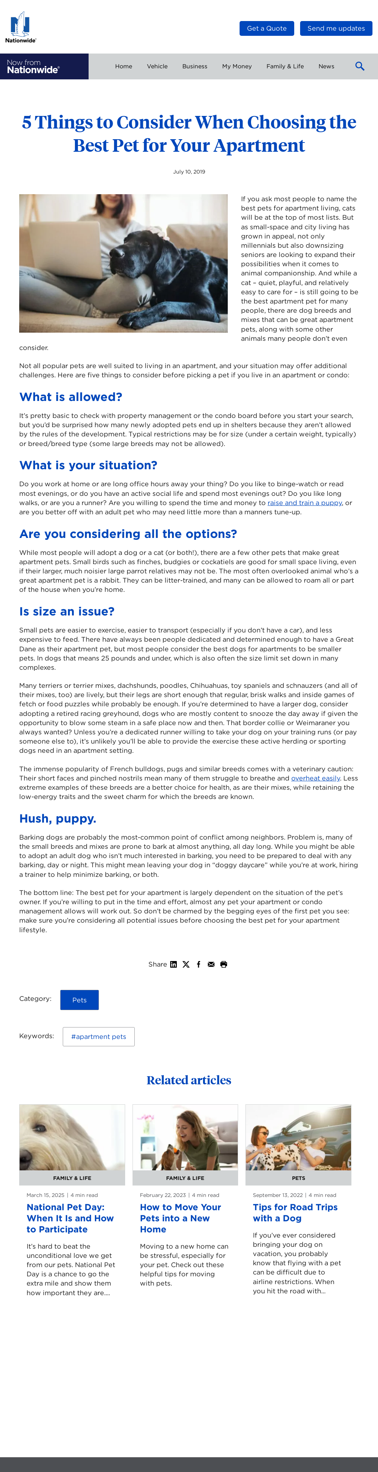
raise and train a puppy (305, 503)
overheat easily (315, 778)
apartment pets (101, 1036)
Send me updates (336, 28)
